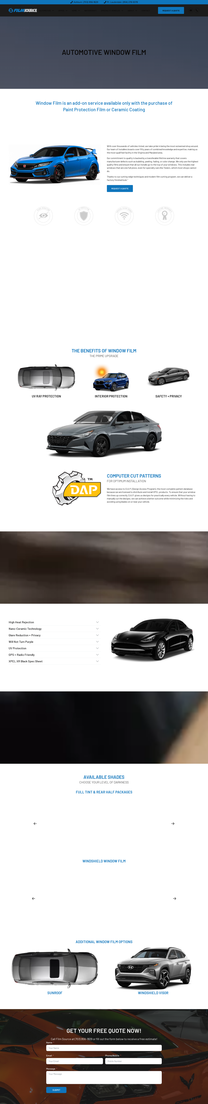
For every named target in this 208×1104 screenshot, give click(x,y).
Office (63, 10)
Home (76, 10)
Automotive (46, 10)
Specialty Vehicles (112, 10)
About (132, 10)
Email (49, 1055)
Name (49, 1042)
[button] (84, 2)
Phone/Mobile (112, 1055)
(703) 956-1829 (83, 1039)
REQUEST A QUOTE (171, 10)
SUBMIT (56, 1090)
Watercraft (90, 10)
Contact (146, 10)
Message (50, 1068)
